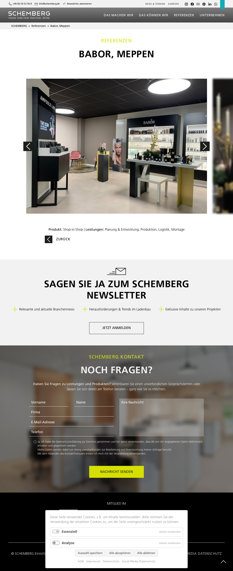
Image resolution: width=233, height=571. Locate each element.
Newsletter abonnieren (79, 3)
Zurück (63, 239)
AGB (81, 561)
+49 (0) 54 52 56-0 (22, 3)
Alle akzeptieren (120, 553)
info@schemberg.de (49, 3)
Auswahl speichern (90, 553)
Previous (39, 146)
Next (193, 146)
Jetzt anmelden (116, 328)
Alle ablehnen (146, 553)
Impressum (93, 561)
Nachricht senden (116, 472)
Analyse (68, 543)
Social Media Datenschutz (138, 561)
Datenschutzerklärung (68, 441)
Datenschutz (111, 561)
